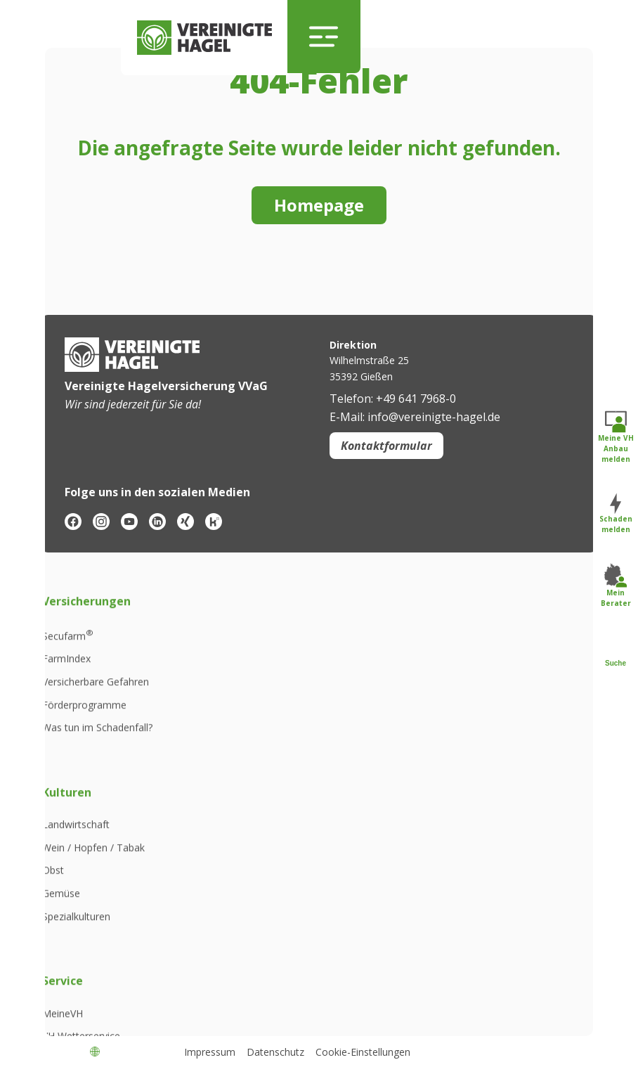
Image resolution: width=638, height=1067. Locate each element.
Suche (615, 653)
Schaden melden (615, 514)
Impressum (209, 1052)
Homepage (319, 204)
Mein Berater (616, 586)
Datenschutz (275, 1052)
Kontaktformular (386, 445)
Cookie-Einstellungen (362, 1052)
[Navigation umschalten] (324, 36)
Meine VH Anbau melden (616, 437)
